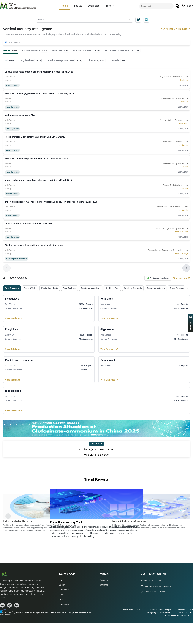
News (61, 594)
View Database (14, 318)
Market (78, 6)
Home (65, 6)
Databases (94, 6)
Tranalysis (104, 580)
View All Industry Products (175, 29)
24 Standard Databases (157, 278)
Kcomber (104, 585)
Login (190, 6)
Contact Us (96, 443)
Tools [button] (110, 6)
